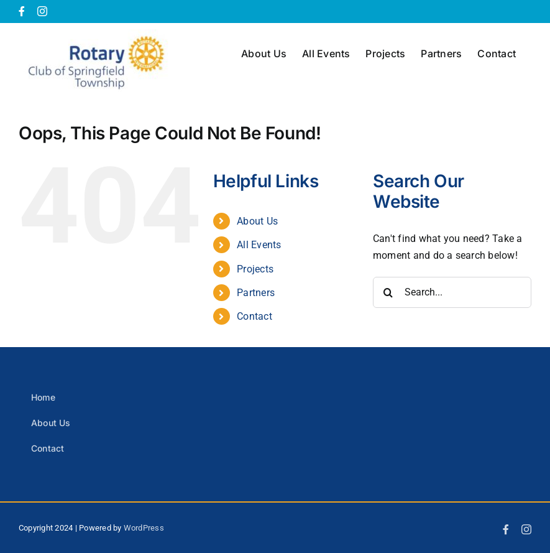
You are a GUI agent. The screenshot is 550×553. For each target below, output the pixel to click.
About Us (257, 221)
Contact (254, 316)
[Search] (388, 292)
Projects (255, 269)
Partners (256, 293)
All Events (259, 245)
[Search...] (452, 292)
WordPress (144, 527)
